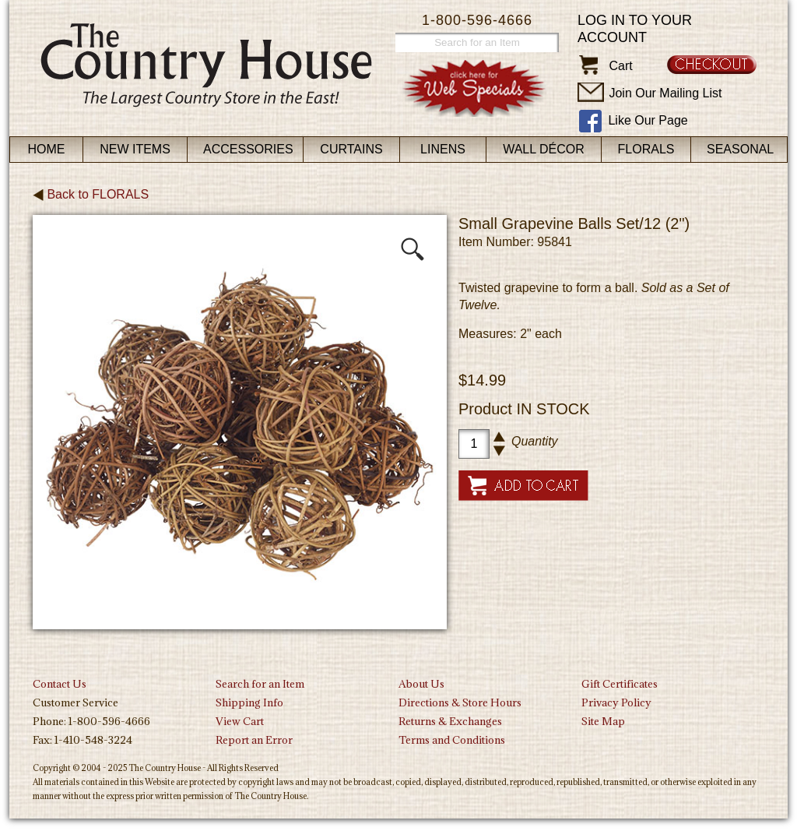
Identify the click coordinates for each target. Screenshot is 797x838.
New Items (135, 149)
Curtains (351, 149)
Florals (646, 149)
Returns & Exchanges (450, 721)
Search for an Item (260, 684)
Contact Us (59, 684)
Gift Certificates (619, 684)
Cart (620, 65)
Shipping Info (249, 702)
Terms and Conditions (451, 740)
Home (46, 149)
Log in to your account (635, 28)
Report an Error (254, 740)
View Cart (240, 721)
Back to (91, 194)
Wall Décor (544, 149)
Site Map (603, 721)
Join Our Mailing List (665, 93)
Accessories (248, 149)
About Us (421, 684)
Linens (442, 149)
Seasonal (740, 149)
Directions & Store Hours (459, 702)
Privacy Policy (616, 702)
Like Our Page (647, 120)
